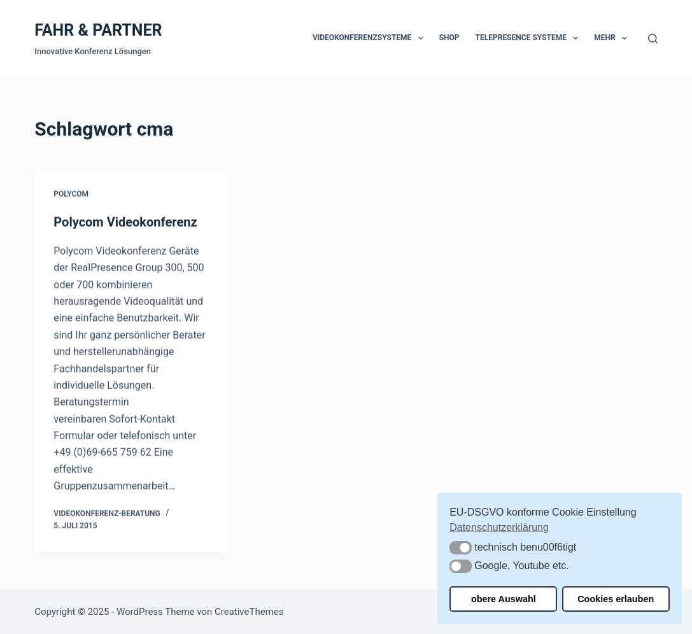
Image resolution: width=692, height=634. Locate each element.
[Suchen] (653, 38)
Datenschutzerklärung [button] (499, 527)
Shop (449, 37)
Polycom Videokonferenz (125, 222)
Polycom (70, 194)
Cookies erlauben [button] (615, 599)
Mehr (613, 38)
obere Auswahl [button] (503, 599)
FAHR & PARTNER (98, 30)
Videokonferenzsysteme (370, 38)
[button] (460, 547)
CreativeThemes (249, 611)
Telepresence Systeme (530, 38)
